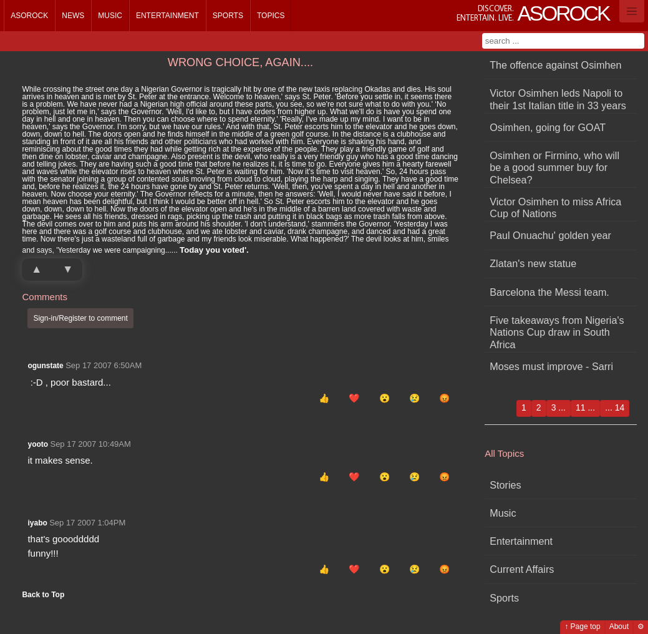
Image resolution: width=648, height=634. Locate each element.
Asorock (29, 15)
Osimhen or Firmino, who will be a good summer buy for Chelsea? (554, 167)
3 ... (558, 407)
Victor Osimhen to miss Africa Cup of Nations (555, 207)
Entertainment (167, 15)
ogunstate (45, 365)
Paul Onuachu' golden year (550, 235)
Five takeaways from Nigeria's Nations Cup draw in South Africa (557, 332)
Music (110, 15)
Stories (505, 484)
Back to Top (43, 594)
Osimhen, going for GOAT (548, 127)
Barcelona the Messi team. (549, 292)
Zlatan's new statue (533, 263)
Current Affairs (522, 569)
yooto (37, 444)
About (619, 626)
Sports (228, 15)
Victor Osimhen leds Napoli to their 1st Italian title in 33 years (558, 98)
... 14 (614, 407)
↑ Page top (582, 626)
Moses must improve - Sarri (551, 366)
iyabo (37, 523)
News (73, 15)
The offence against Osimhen (555, 65)
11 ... (585, 407)
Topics (270, 15)
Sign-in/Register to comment (80, 318)
